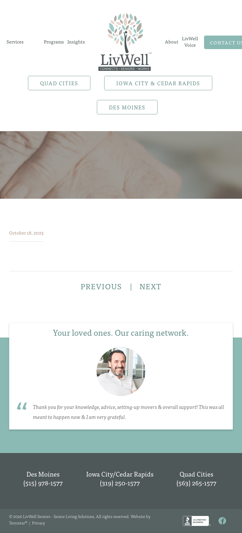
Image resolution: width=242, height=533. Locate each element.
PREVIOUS (102, 286)
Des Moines (127, 107)
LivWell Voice (190, 41)
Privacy (38, 522)
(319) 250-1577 (120, 482)
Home (125, 41)
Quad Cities (59, 83)
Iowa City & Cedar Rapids (158, 83)
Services (15, 41)
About (171, 41)
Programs (54, 41)
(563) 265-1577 (196, 482)
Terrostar (17, 522)
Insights (76, 41)
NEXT (150, 286)
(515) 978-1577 (43, 482)
